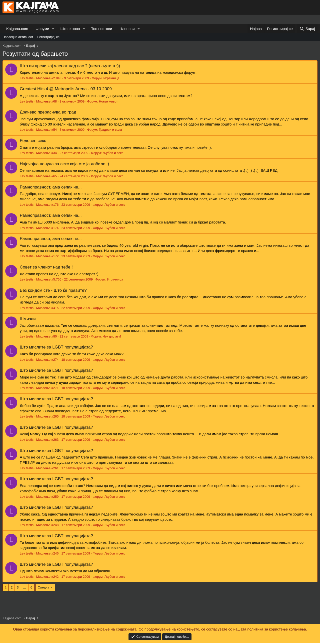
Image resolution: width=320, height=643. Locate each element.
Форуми (42, 28)
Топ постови (101, 28)
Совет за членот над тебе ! (46, 267)
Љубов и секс (112, 153)
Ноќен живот (108, 101)
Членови (127, 28)
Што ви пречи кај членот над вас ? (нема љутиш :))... (72, 66)
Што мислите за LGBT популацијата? (56, 347)
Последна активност (17, 37)
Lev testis (27, 78)
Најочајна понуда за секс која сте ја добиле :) (64, 164)
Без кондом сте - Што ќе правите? (53, 290)
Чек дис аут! (111, 336)
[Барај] (307, 28)
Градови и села (110, 130)
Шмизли (28, 318)
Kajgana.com (17, 28)
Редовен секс (33, 140)
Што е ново (70, 28)
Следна (43, 587)
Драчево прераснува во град (48, 112)
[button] (53, 28)
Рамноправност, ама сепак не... (51, 187)
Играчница (112, 78)
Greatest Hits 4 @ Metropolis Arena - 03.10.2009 (66, 88)
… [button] (24, 587)
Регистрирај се (48, 37)
